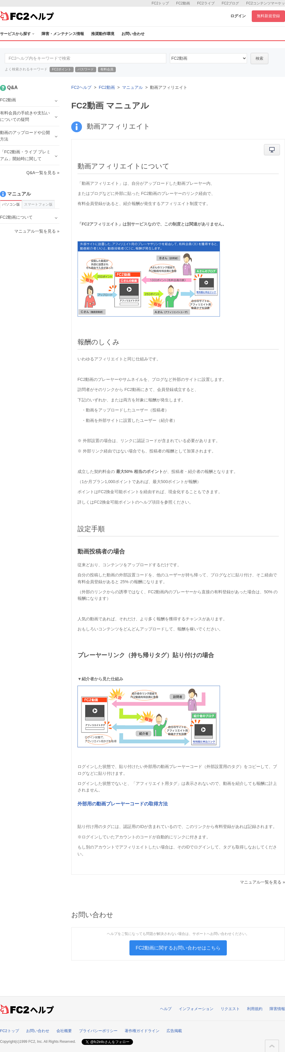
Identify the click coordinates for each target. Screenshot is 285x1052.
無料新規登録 (268, 16)
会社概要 (64, 1031)
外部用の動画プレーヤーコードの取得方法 (122, 803)
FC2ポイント (61, 69)
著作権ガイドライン (142, 1031)
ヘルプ (166, 1009)
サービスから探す (17, 33)
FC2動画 (183, 3)
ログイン (238, 16)
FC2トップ (160, 3)
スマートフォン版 (38, 204)
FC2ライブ (206, 3)
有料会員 (106, 69)
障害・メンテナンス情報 (63, 33)
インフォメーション (196, 1009)
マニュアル (132, 87)
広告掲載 (174, 1031)
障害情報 (277, 1009)
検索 (259, 58)
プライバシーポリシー (98, 1031)
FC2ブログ (230, 3)
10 (208, 58)
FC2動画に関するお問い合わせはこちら (178, 947)
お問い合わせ (133, 33)
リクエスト (230, 1009)
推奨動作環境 (102, 33)
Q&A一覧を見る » (42, 172)
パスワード (85, 69)
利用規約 (254, 1009)
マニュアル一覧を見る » (262, 882)
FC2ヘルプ (81, 87)
